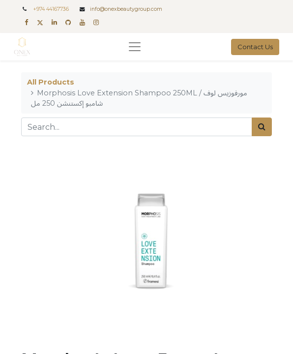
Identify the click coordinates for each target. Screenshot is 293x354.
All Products (50, 82)
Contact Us (255, 47)
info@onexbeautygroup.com (126, 9)
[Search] (262, 127)
